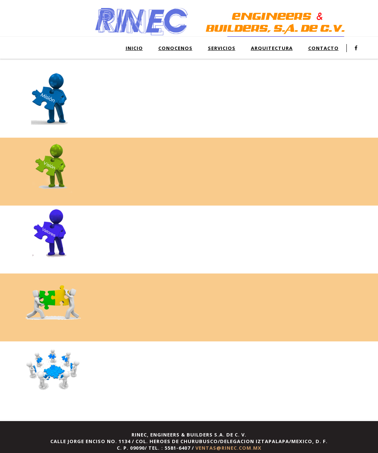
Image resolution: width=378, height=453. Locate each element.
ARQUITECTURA (272, 48)
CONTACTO (323, 48)
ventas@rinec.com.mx (228, 448)
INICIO (134, 48)
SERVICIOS (221, 48)
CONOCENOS (175, 48)
